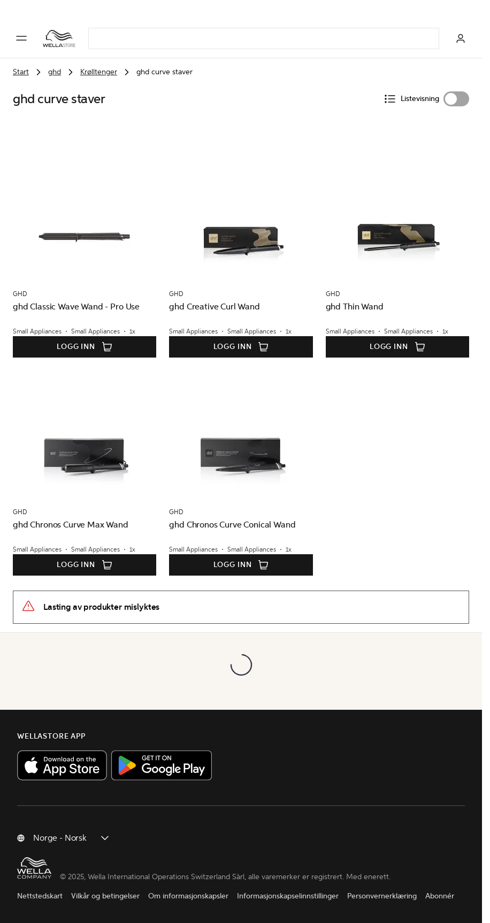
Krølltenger (98, 71)
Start (21, 71)
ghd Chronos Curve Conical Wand (232, 524)
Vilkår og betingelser (105, 896)
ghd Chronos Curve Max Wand (70, 524)
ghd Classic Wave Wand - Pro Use (76, 306)
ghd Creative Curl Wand (214, 306)
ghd (54, 71)
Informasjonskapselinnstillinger (288, 896)
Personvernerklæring (382, 896)
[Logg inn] (460, 38)
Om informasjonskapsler (188, 896)
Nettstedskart (40, 896)
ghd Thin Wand (355, 306)
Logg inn (84, 347)
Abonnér (439, 896)
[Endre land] (72, 838)
